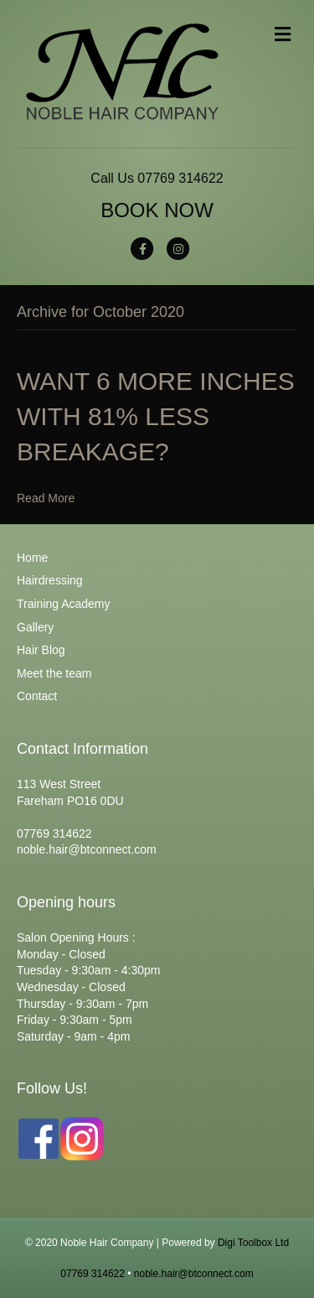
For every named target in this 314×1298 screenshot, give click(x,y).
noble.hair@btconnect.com (194, 1274)
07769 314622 (180, 178)
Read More (46, 498)
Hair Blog (41, 650)
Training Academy (64, 603)
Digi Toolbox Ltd (253, 1243)
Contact (37, 696)
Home (32, 557)
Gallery (35, 627)
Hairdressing (50, 580)
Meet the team (54, 673)
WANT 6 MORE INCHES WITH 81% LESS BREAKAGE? (156, 416)
